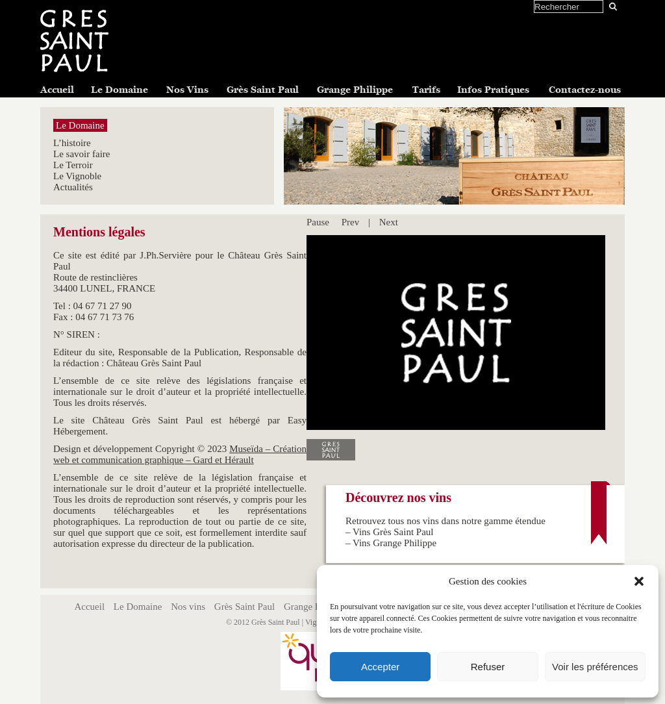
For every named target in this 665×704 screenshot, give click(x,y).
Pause (318, 222)
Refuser (488, 666)
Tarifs (426, 89)
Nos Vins (187, 89)
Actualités (73, 187)
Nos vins (188, 606)
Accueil (57, 89)
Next (388, 222)
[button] (639, 581)
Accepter (380, 666)
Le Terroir (73, 165)
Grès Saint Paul (263, 89)
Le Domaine (119, 89)
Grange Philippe (355, 89)
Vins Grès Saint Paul (393, 532)
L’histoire (72, 143)
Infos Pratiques (493, 89)
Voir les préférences (595, 666)
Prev (351, 222)
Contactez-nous (585, 89)
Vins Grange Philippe (394, 543)
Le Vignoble (77, 176)
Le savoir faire (81, 154)
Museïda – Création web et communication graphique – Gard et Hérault (180, 454)
